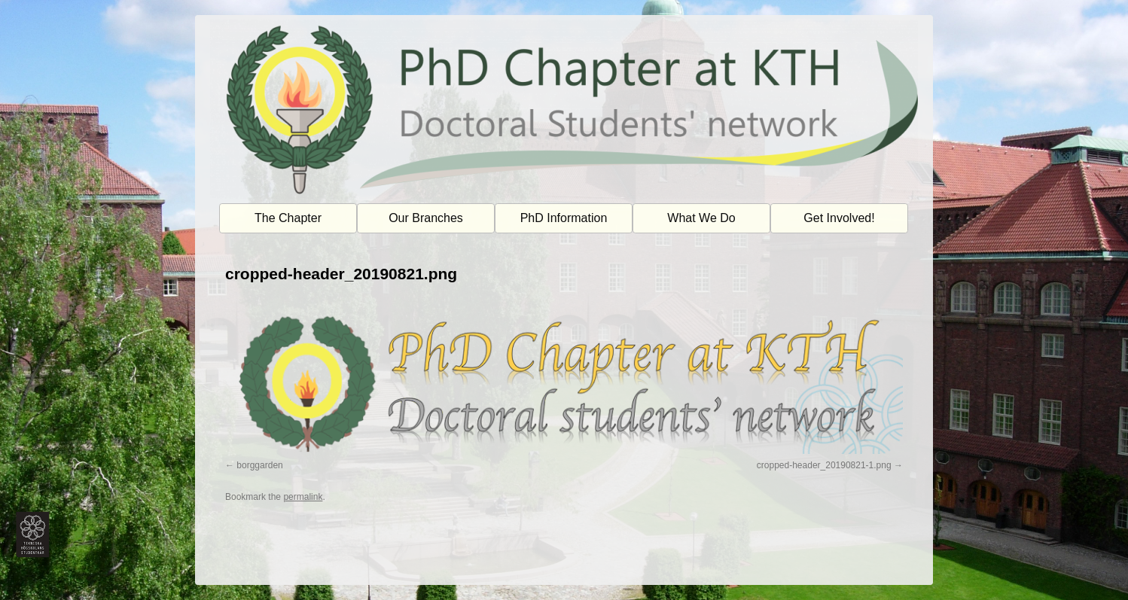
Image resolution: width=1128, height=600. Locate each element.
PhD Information (564, 218)
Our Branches (426, 218)
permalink (302, 497)
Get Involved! (838, 218)
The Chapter (288, 218)
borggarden (259, 465)
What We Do (701, 218)
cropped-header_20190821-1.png (824, 465)
